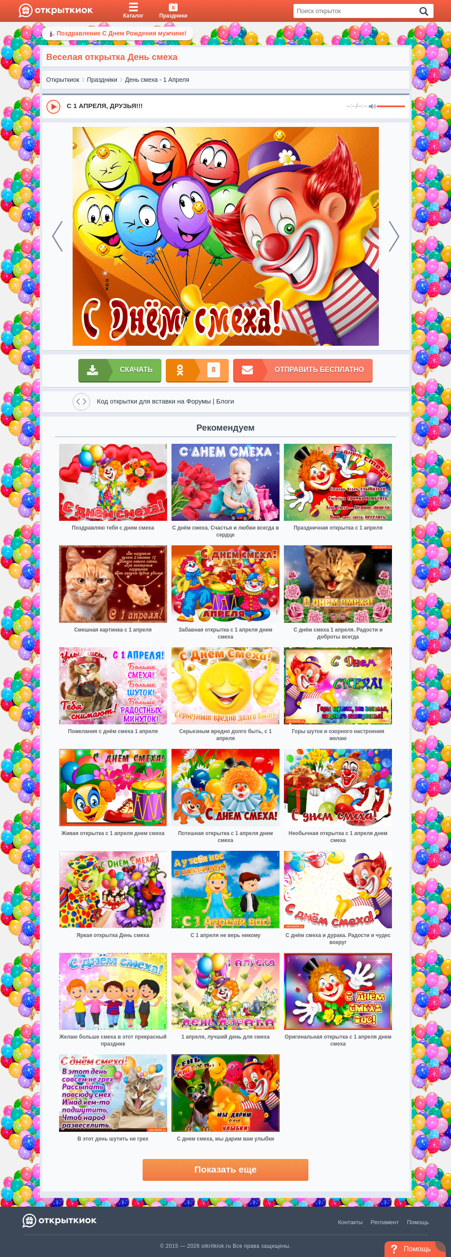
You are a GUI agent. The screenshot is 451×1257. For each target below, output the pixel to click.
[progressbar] (391, 107)
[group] (225, 106)
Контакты (350, 1222)
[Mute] (372, 106)
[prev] (57, 236)
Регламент (385, 1222)
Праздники (102, 79)
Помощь (418, 1222)
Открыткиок (63, 79)
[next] (394, 236)
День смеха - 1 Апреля (157, 79)
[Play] (53, 107)
